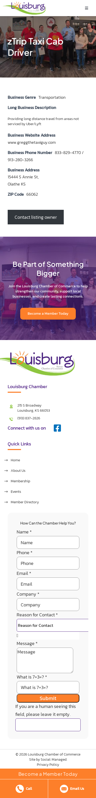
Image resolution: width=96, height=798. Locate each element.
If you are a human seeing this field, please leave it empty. (48, 715)
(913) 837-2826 (28, 418)
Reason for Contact (37, 614)
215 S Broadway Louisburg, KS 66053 (33, 408)
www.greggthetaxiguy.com (32, 142)
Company (28, 594)
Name (24, 531)
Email (24, 573)
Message (27, 643)
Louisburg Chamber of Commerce (54, 754)
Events (16, 491)
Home (15, 460)
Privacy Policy (48, 764)
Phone (25, 552)
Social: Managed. (54, 759)
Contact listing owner (36, 217)
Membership (20, 481)
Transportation (52, 97)
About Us (18, 470)
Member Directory (25, 502)
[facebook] (57, 428)
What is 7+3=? (32, 676)
